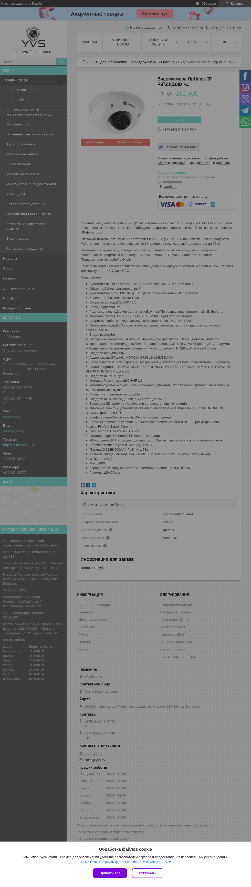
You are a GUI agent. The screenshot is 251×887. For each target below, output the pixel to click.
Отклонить (147, 873)
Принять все (110, 873)
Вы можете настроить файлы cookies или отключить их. (123, 862)
